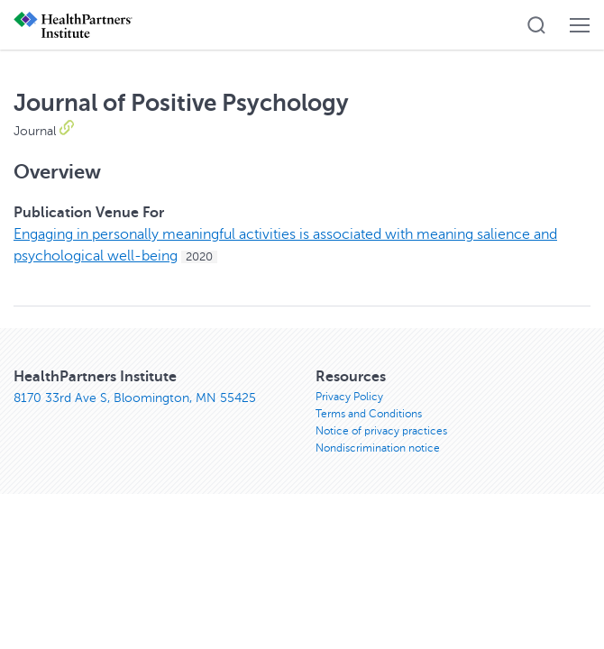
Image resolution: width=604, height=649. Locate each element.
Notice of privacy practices (381, 431)
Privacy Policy (349, 396)
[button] (536, 25)
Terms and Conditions (369, 413)
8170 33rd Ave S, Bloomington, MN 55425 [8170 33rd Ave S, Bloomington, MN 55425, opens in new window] (135, 398)
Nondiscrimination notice (378, 448)
